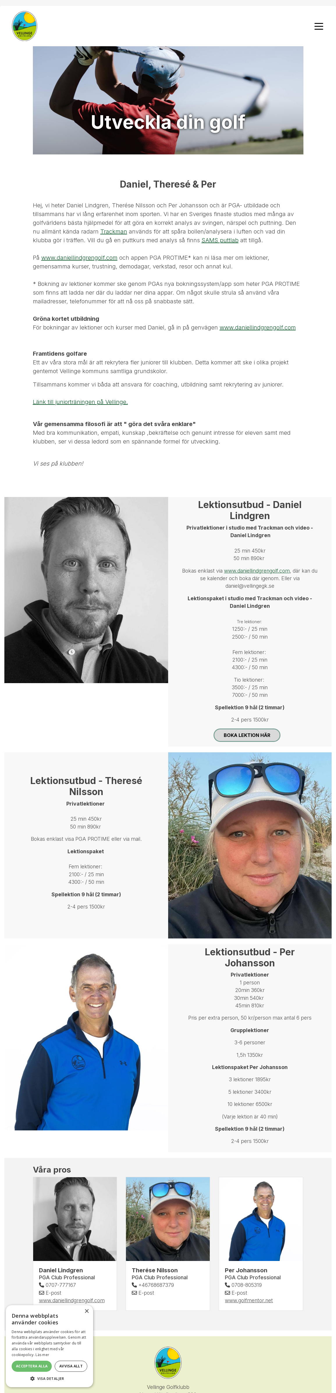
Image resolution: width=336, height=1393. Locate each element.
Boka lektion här (247, 735)
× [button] (86, 1311)
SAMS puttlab (220, 240)
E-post (50, 1293)
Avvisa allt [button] (71, 1366)
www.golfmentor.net (249, 1301)
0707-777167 (57, 1285)
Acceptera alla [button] (32, 1366)
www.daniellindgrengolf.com (79, 257)
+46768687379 (153, 1285)
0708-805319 (243, 1285)
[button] (49, 1378)
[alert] (49, 1346)
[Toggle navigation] (319, 26)
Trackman (113, 231)
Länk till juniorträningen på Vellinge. (80, 402)
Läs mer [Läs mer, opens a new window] (42, 1354)
